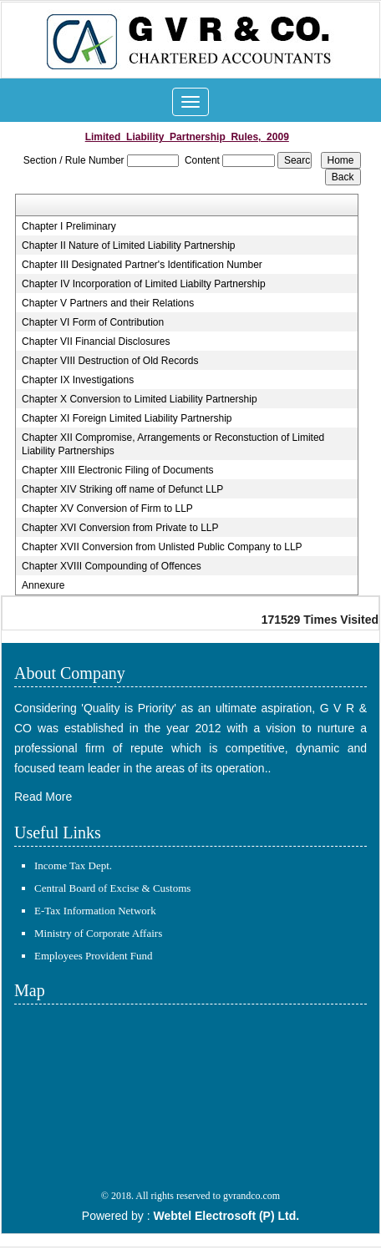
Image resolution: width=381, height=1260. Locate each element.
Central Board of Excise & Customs (112, 888)
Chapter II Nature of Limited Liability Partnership (128, 245)
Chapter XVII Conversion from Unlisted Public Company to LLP (162, 547)
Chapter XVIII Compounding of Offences (111, 566)
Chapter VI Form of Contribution (93, 322)
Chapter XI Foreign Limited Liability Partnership (126, 418)
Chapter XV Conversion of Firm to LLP (107, 508)
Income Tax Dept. (73, 865)
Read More (43, 796)
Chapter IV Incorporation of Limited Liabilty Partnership (144, 284)
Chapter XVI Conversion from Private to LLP (120, 528)
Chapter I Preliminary (69, 226)
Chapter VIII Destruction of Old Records (110, 361)
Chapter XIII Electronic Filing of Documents (117, 470)
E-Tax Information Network (95, 910)
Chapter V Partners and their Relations (108, 303)
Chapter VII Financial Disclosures (96, 341)
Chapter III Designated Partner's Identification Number (142, 265)
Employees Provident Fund (93, 955)
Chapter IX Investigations (78, 380)
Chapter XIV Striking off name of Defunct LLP (122, 489)
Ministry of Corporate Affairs (98, 933)
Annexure (43, 585)
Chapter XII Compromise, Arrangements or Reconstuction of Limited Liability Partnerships (173, 444)
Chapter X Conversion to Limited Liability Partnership (139, 399)
